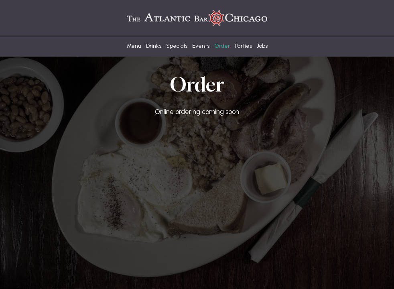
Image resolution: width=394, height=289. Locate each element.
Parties (243, 46)
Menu (134, 46)
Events (200, 46)
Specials (176, 46)
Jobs (262, 46)
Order (222, 46)
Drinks (153, 46)
